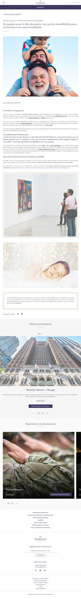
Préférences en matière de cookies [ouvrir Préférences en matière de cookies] (41, 578)
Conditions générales (40, 588)
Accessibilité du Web (40, 584)
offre (43, 148)
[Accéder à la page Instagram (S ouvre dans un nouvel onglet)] (40, 570)
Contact (40, 586)
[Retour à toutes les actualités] (12, 14)
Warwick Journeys (50, 152)
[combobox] (40, 339)
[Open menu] (4, 2)
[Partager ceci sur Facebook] (17, 317)
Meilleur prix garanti (40, 522)
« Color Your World (55, 148)
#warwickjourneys (40, 567)
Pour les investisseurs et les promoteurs (40, 515)
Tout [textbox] (39, 339)
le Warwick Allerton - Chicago (36, 121)
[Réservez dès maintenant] (61, 497)
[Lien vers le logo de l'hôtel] (40, 538)
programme (41, 152)
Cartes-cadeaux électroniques (40, 527)
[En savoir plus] (10, 497)
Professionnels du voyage (40, 525)
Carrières (40, 520)
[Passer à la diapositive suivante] (46, 416)
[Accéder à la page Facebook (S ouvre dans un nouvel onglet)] (35, 570)
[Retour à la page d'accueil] (40, 2)
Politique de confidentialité (40, 580)
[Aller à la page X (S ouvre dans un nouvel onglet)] (45, 570)
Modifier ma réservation (40, 512)
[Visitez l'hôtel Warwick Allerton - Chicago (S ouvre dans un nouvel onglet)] (40, 403)
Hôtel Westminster (26, 126)
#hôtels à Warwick (40, 565)
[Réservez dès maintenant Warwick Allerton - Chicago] (40, 409)
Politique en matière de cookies (40, 582)
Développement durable (40, 517)
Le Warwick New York (60, 119)
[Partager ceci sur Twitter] (22, 317)
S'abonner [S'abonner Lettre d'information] (40, 555)
